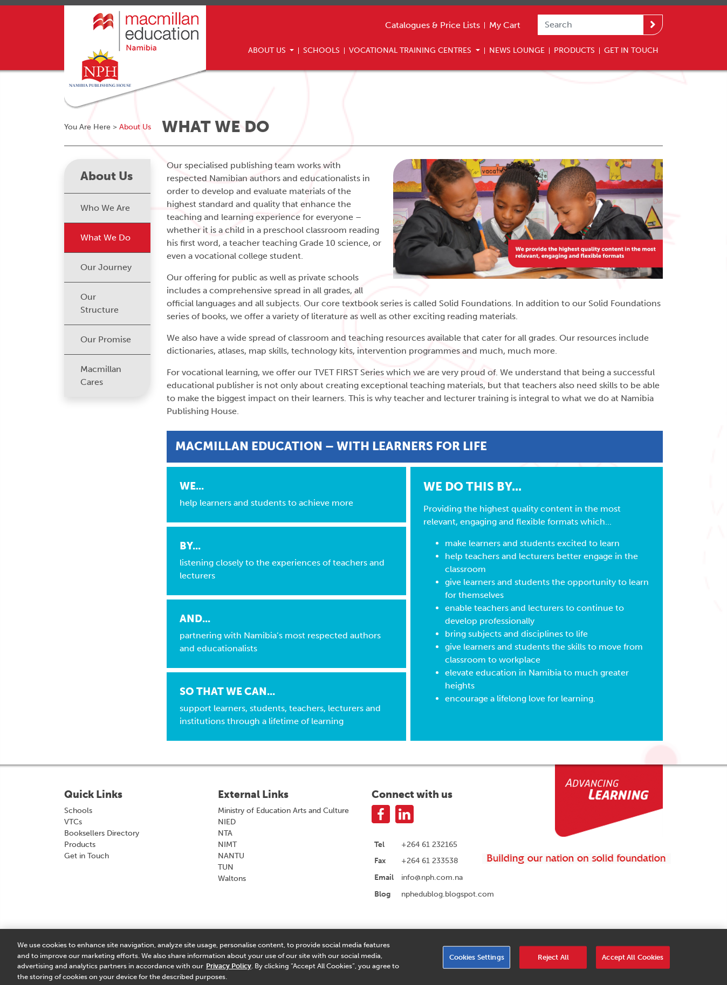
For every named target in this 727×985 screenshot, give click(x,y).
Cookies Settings (476, 960)
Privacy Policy (228, 969)
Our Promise (105, 339)
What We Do (105, 237)
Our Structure (99, 303)
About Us (268, 50)
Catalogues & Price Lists (432, 25)
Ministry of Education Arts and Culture (283, 810)
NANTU (231, 855)
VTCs (73, 821)
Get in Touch (86, 855)
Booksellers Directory (101, 833)
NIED (227, 821)
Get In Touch (631, 50)
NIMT (227, 844)
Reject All (553, 960)
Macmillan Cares (100, 375)
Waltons (232, 878)
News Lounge (517, 50)
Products (574, 50)
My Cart (504, 25)
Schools (321, 50)
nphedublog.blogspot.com (447, 894)
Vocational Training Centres (411, 50)
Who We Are (105, 208)
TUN (226, 867)
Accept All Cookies (632, 960)
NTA (225, 833)
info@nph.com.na (432, 877)
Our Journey (106, 267)
